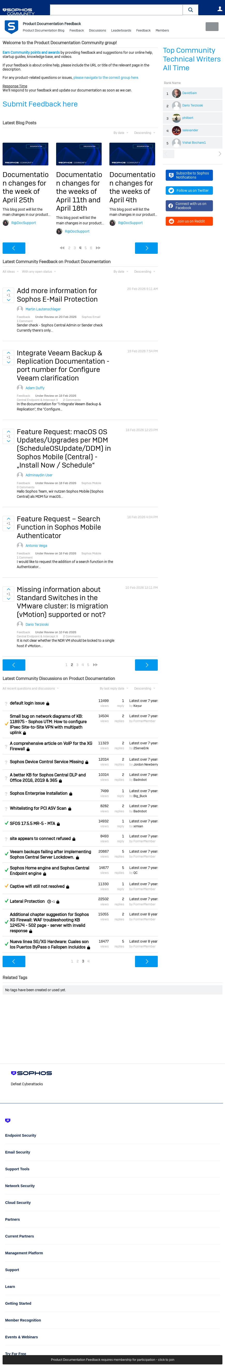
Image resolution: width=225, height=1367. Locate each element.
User (219, 8)
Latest (143, 700)
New (210, 27)
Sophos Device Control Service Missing (47, 762)
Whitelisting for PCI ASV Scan (38, 808)
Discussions (97, 31)
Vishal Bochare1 (194, 143)
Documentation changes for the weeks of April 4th (132, 187)
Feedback (77, 31)
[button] (190, 9)
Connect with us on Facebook (187, 205)
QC (135, 873)
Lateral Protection (27, 901)
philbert (187, 118)
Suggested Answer (6, 724)
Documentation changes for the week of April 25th (26, 187)
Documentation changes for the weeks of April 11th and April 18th (79, 191)
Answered (6, 823)
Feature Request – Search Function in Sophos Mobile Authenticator (59, 527)
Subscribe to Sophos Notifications (189, 175)
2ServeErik (141, 748)
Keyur (137, 706)
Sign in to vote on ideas (8, 290)
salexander (190, 130)
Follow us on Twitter (188, 190)
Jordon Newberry (145, 764)
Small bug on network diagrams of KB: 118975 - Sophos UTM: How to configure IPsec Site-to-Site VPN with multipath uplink (48, 724)
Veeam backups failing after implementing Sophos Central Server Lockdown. (50, 854)
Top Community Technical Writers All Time (192, 59)
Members (162, 31)
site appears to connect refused (40, 838)
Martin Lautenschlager (43, 309)
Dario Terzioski (192, 105)
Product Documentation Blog (43, 31)
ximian (138, 826)
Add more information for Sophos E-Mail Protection (57, 294)
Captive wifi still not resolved (37, 886)
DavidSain (189, 93)
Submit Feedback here (40, 104)
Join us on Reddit (186, 221)
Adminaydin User (39, 475)
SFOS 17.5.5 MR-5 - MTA (32, 823)
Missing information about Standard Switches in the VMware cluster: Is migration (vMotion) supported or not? (62, 602)
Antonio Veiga (36, 545)
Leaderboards (121, 31)
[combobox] (116, 10)
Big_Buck (140, 796)
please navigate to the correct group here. (106, 77)
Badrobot (140, 780)
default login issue (27, 703)
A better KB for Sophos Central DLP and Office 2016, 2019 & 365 (48, 777)
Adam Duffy (35, 388)
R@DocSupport (23, 222)
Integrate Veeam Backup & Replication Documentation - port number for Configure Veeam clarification (63, 365)
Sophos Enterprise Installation (39, 793)
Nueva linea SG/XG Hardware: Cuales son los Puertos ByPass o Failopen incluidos (49, 944)
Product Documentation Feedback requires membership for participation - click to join (112, 1360)
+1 (53, 901)
